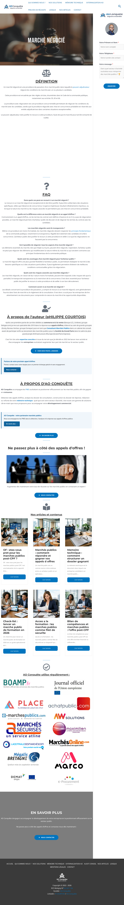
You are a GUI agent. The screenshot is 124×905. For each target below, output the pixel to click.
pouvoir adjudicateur (81, 87)
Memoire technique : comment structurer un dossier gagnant (78, 555)
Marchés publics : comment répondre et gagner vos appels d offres (46, 555)
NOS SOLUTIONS (38, 863)
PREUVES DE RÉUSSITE (37, 10)
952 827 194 (68, 887)
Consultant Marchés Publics (58, 328)
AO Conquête (65, 889)
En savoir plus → (11, 424)
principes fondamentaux (81, 231)
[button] (119, 6)
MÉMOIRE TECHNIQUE (56, 863)
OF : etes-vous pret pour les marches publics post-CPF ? (14, 554)
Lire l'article (14, 577)
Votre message (106, 64)
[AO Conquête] (13, 6)
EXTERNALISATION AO (74, 863)
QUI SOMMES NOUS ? (21, 863)
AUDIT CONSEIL (91, 863)
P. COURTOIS (60, 892)
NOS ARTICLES (64, 10)
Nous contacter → (12, 370)
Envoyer (111, 86)
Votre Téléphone (106, 53)
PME (27, 389)
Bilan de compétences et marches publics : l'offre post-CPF (78, 625)
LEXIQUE (52, 10)
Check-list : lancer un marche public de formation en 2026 (13, 626)
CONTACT (77, 10)
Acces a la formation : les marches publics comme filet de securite (46, 626)
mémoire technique (25, 400)
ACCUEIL (8, 863)
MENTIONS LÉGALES (58, 866)
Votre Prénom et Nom (109, 42)
